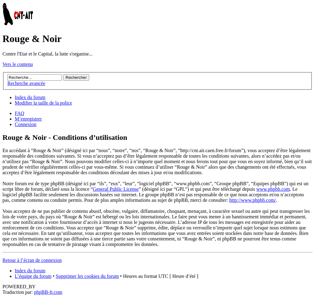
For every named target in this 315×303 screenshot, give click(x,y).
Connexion (25, 124)
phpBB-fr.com (48, 292)
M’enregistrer (28, 118)
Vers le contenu (17, 64)
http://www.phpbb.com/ (252, 200)
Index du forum (30, 97)
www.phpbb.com (273, 189)
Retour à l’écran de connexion (32, 260)
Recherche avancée (26, 83)
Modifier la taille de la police (43, 102)
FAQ (19, 113)
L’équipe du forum (33, 276)
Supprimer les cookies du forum (87, 276)
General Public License (116, 189)
